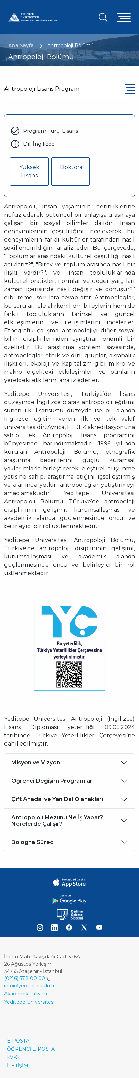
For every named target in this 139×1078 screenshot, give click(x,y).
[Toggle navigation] (124, 17)
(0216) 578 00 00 (27, 978)
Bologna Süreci (33, 842)
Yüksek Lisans (29, 171)
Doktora (71, 167)
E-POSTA (18, 1041)
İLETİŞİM (17, 1065)
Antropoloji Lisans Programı (42, 88)
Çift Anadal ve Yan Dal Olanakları (57, 799)
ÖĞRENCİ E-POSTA (31, 1049)
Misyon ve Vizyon (35, 762)
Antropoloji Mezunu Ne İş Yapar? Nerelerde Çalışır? (57, 820)
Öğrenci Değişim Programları (52, 781)
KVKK (13, 1057)
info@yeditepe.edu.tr (29, 986)
